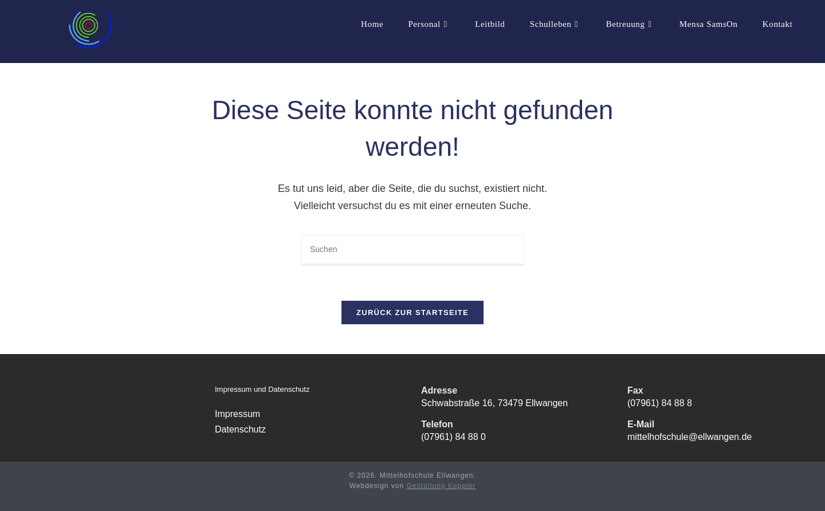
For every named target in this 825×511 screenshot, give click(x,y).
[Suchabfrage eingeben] (412, 250)
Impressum (237, 413)
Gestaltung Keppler (441, 486)
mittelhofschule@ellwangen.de (689, 437)
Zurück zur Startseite (412, 312)
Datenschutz (240, 429)
